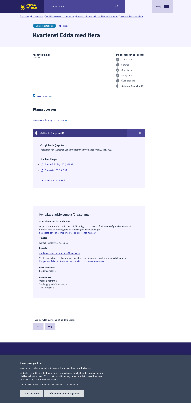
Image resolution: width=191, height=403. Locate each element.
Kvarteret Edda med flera (131, 16)
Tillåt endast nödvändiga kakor (63, 393)
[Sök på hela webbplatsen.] (67, 6)
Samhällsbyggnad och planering (59, 16)
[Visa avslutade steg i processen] (50, 120)
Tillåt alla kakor (31, 393)
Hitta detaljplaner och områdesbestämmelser (97, 16)
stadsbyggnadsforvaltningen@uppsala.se (59, 252)
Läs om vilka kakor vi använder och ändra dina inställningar (49, 384)
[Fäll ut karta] (42, 96)
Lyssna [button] (65, 25)
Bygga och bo (37, 16)
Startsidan (24, 16)
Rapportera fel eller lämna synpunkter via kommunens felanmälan (72, 261)
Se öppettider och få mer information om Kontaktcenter (67, 232)
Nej (50, 326)
